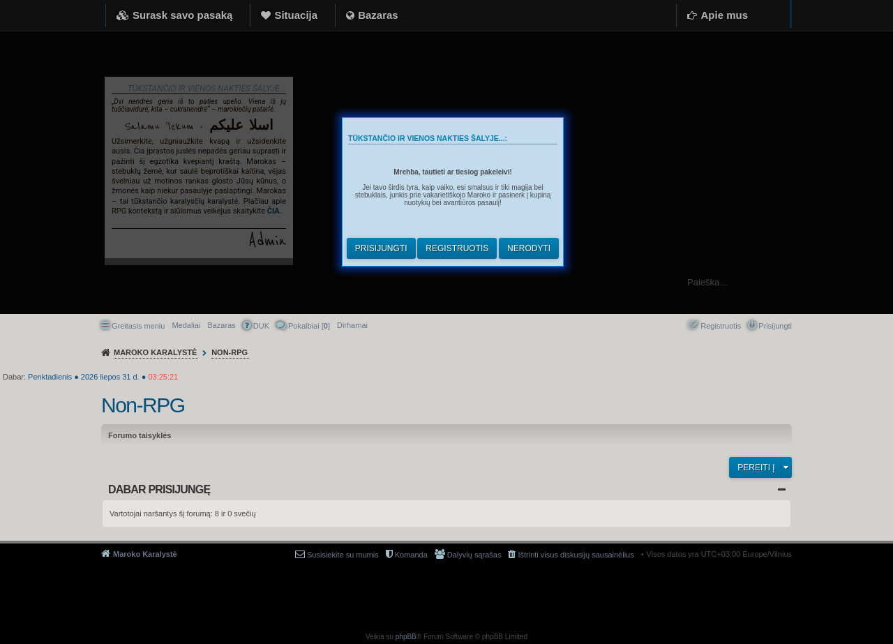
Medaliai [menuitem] (186, 325)
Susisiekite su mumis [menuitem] (343, 555)
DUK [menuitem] (261, 326)
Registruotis (457, 248)
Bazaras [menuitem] (221, 325)
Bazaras (378, 15)
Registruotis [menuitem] (720, 326)
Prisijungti (381, 248)
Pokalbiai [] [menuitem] (309, 326)
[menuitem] (352, 325)
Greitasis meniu (138, 326)
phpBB (406, 637)
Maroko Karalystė (145, 554)
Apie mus (724, 15)
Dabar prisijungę (159, 489)
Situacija (295, 15)
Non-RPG (143, 405)
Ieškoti (875, 282)
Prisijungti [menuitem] (775, 326)
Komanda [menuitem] (411, 555)
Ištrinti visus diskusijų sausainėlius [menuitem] (575, 555)
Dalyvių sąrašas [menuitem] (474, 555)
